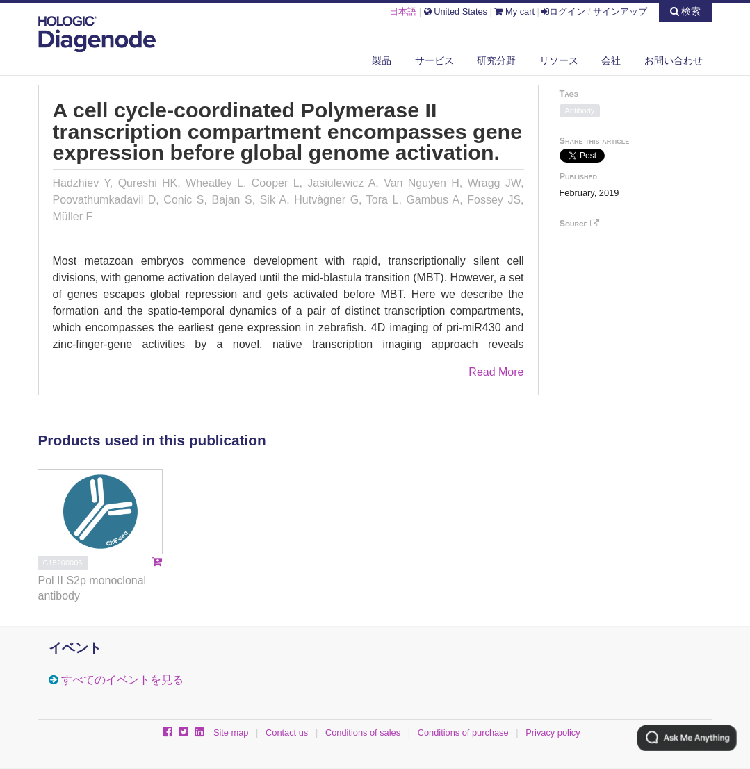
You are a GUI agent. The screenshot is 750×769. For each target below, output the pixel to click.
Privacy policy (552, 732)
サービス (434, 60)
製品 (381, 60)
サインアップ (620, 11)
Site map (231, 732)
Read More (495, 372)
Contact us (287, 732)
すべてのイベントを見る (122, 680)
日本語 (402, 11)
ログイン (563, 11)
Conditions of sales (362, 732)
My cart (514, 11)
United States (455, 11)
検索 (685, 11)
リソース (558, 60)
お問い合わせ (673, 60)
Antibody (580, 110)
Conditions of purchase (463, 732)
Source (580, 223)
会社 (611, 60)
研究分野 (496, 60)
